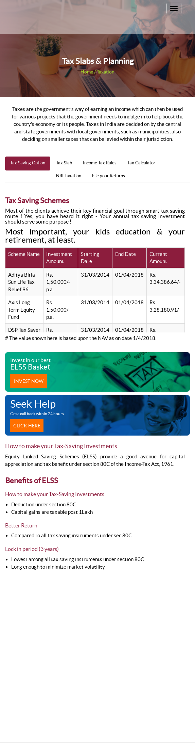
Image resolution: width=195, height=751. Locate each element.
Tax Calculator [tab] (141, 162)
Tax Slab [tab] (64, 162)
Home (87, 72)
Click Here (26, 425)
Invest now (28, 381)
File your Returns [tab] (108, 175)
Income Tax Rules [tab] (100, 162)
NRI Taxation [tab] (68, 175)
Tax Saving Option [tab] (27, 162)
